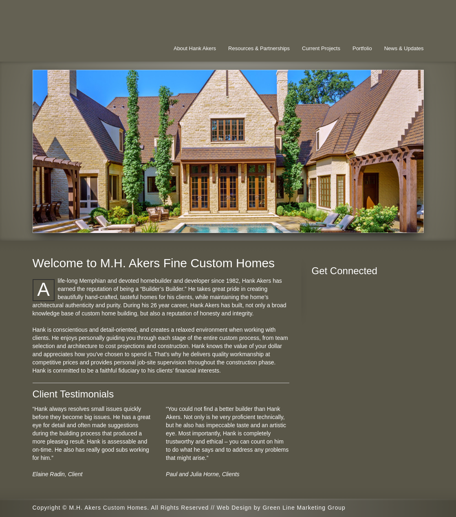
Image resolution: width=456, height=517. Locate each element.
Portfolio (362, 48)
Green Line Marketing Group (303, 507)
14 (373, 225)
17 (397, 225)
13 (364, 225)
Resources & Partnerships (259, 48)
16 (389, 225)
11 (348, 225)
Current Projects (321, 48)
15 (381, 225)
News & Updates (404, 48)
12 (356, 225)
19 (413, 225)
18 (405, 225)
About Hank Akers (195, 48)
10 (340, 225)
